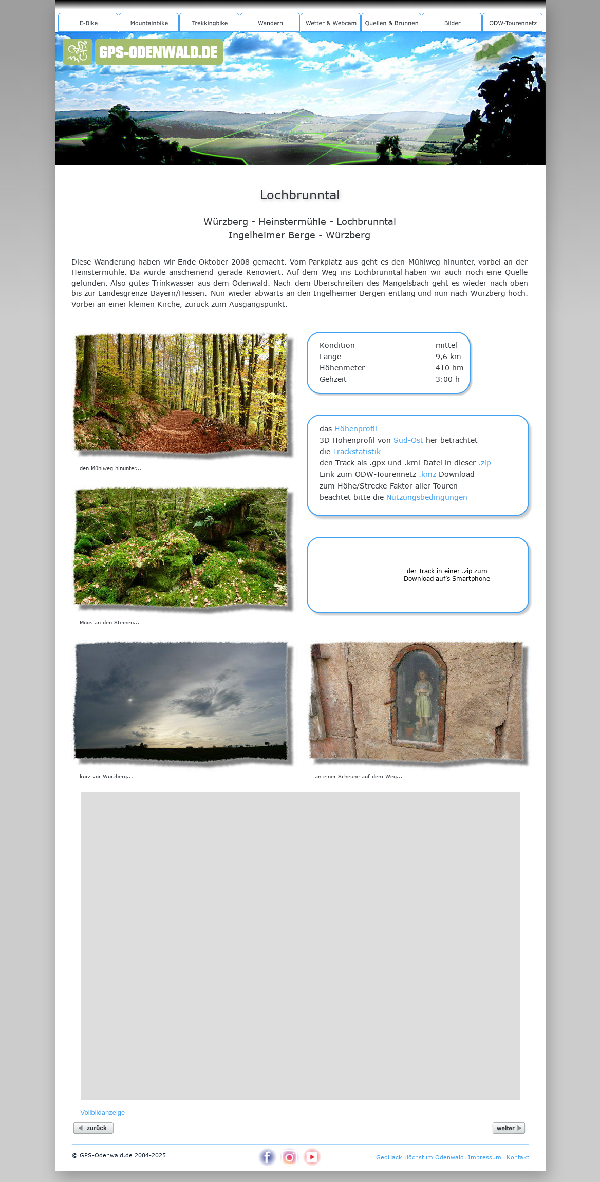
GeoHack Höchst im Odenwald (420, 1157)
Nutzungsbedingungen (426, 497)
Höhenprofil (355, 428)
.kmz (427, 474)
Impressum (484, 1157)
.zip (484, 462)
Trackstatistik (357, 451)
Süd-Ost (408, 440)
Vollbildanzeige (103, 1112)
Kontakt (518, 1157)
